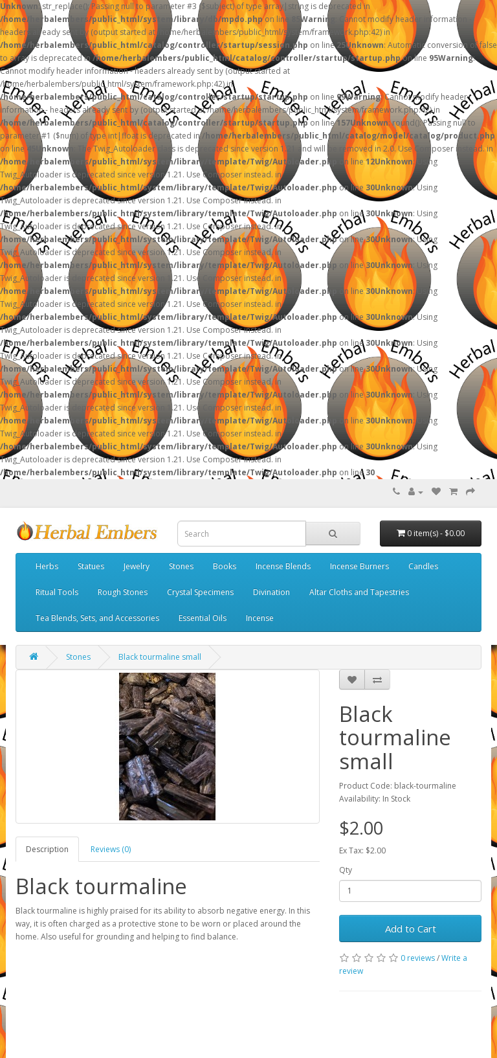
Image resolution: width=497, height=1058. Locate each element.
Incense (260, 618)
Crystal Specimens (200, 592)
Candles (423, 566)
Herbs (47, 566)
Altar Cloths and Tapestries (359, 592)
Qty (345, 869)
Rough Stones (123, 592)
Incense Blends (283, 566)
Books (224, 566)
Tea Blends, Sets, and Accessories (97, 618)
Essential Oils (202, 618)
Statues (91, 566)
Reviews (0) (111, 849)
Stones (181, 566)
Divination (271, 592)
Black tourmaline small (159, 656)
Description (47, 849)
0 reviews (418, 957)
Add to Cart (410, 928)
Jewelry (136, 566)
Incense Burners (359, 566)
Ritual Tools (57, 592)
